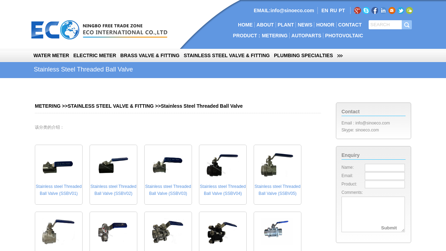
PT (342, 10)
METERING (274, 35)
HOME (245, 25)
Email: (347, 175)
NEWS (305, 25)
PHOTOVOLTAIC (344, 35)
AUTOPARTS (306, 35)
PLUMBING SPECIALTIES (303, 55)
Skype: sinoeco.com (360, 130)
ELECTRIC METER (94, 55)
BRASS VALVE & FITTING (149, 55)
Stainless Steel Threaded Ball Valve (202, 106)
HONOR (325, 25)
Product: (349, 184)
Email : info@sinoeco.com (365, 123)
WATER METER (51, 55)
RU (333, 10)
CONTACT (350, 25)
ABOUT (265, 25)
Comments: (352, 192)
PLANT (286, 25)
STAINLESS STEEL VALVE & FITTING (227, 55)
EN (324, 10)
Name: (347, 167)
